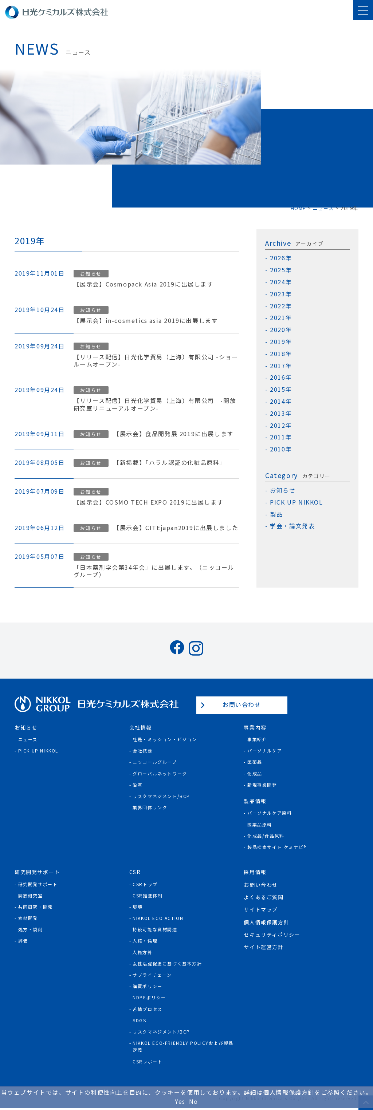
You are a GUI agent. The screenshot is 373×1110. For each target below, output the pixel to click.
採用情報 (255, 872)
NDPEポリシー (149, 997)
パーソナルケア (264, 750)
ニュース (28, 739)
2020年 (281, 329)
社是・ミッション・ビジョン (165, 739)
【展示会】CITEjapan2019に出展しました (175, 528)
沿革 (137, 785)
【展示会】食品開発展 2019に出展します (173, 434)
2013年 (281, 413)
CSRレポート (147, 1061)
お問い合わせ (242, 704)
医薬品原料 (259, 824)
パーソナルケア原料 (269, 813)
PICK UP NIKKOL (296, 502)
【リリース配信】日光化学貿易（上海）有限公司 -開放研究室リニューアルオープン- (155, 404)
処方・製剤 (30, 929)
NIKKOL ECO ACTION (158, 918)
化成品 (254, 773)
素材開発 (28, 918)
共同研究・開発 (35, 907)
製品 (276, 514)
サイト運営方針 (263, 947)
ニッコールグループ (155, 762)
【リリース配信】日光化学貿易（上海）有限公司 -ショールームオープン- (156, 360)
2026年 (281, 258)
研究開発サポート (38, 884)
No (193, 1101)
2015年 (281, 389)
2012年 (281, 425)
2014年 (281, 401)
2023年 (281, 294)
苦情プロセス (147, 1009)
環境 (137, 907)
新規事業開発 (262, 785)
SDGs (139, 1020)
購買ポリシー (147, 986)
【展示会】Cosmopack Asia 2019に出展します (143, 284)
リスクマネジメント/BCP (161, 796)
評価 (23, 940)
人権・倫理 (145, 940)
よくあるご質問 (263, 897)
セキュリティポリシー (272, 934)
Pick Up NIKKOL (38, 750)
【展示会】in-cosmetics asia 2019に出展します (146, 320)
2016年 (281, 377)
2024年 (281, 282)
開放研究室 (30, 895)
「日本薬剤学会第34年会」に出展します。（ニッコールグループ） (154, 571)
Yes (180, 1101)
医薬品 (254, 762)
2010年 (281, 449)
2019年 (281, 341)
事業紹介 (257, 739)
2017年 (281, 366)
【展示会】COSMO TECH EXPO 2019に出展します (149, 502)
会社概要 (142, 750)
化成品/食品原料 (265, 836)
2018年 (281, 354)
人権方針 (142, 952)
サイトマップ (261, 909)
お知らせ (90, 273)
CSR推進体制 (147, 895)
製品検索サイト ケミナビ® (276, 847)
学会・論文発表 (292, 526)
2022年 (281, 306)
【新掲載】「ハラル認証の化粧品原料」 (169, 462)
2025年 (281, 270)
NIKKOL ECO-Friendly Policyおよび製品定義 (183, 1046)
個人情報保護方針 (266, 922)
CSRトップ (145, 884)
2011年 (281, 437)
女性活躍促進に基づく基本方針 (167, 963)
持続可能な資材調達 (155, 929)
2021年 (281, 317)
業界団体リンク (150, 807)
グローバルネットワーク (160, 773)
